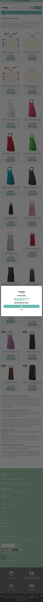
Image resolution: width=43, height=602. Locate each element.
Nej (21, 309)
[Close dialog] (41, 287)
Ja (21, 306)
